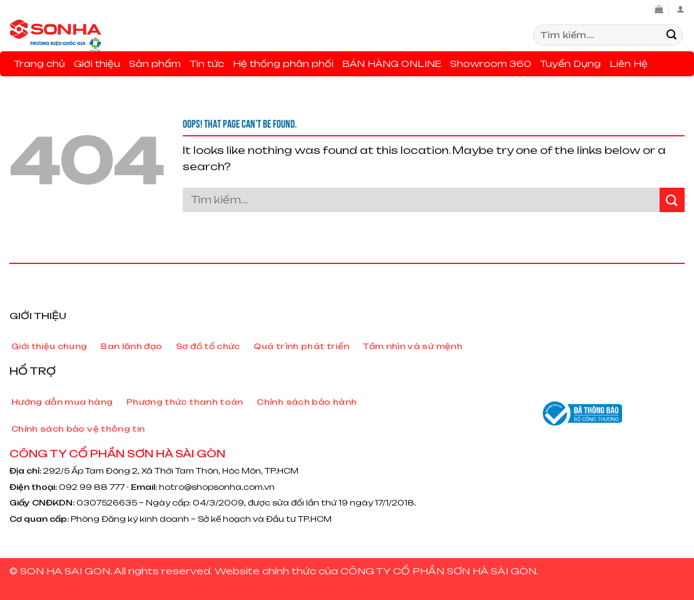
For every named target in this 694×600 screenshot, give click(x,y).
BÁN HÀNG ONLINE (391, 63)
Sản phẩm (155, 63)
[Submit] (671, 35)
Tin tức (207, 63)
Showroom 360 (490, 63)
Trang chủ (39, 63)
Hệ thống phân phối (283, 63)
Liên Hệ (629, 63)
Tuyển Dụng (570, 63)
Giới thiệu (97, 63)
